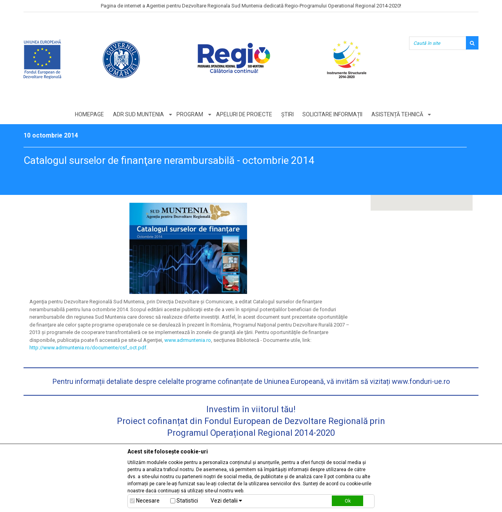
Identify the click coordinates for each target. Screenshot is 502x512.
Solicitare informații (333, 114)
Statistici (187, 500)
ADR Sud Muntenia (138, 114)
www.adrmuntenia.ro (187, 340)
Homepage (89, 114)
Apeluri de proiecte (244, 114)
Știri (287, 114)
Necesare (148, 500)
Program (189, 114)
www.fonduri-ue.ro (421, 381)
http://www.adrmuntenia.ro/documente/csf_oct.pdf (87, 348)
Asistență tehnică (398, 114)
